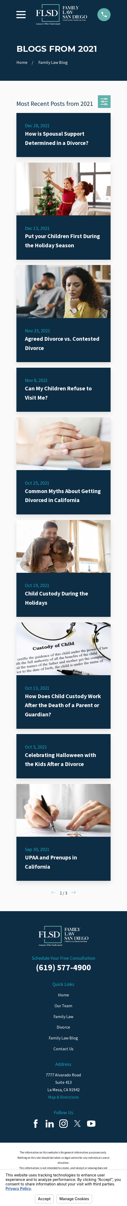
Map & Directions (63, 1097)
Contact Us (63, 1048)
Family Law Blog (63, 1038)
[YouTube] (91, 1123)
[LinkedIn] (50, 1123)
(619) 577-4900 (63, 967)
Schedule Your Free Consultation (63, 958)
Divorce (63, 1027)
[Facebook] (35, 1123)
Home (63, 994)
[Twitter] (77, 1123)
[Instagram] (63, 1123)
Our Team (63, 1005)
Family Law (63, 1016)
